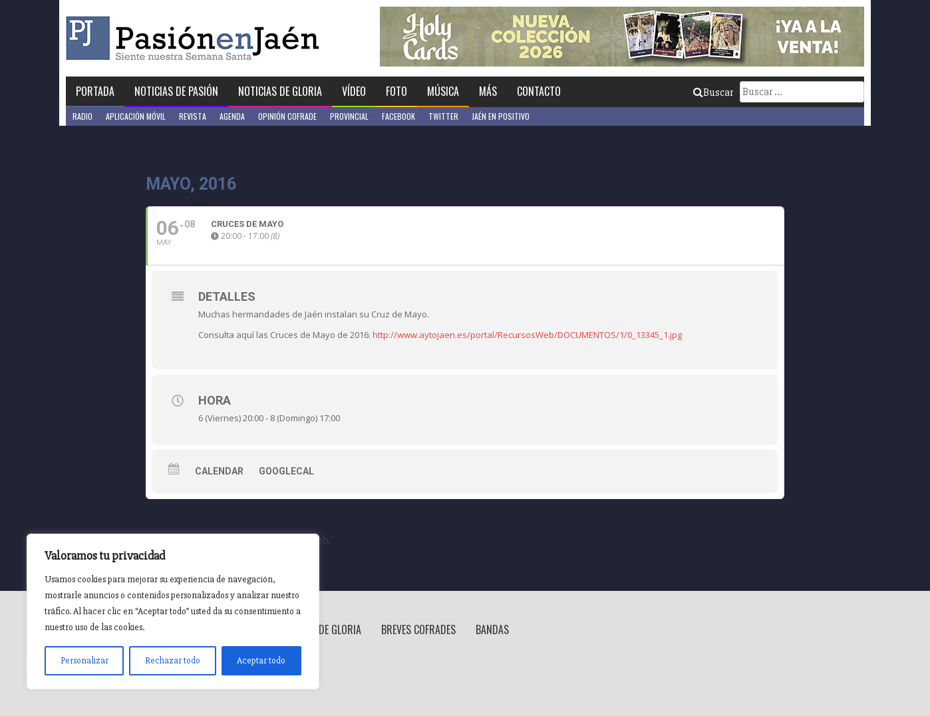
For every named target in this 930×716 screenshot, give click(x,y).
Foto (396, 91)
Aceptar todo (261, 660)
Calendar (219, 471)
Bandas (492, 629)
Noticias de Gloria (280, 91)
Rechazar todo (172, 660)
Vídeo (354, 91)
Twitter (443, 116)
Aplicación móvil (136, 116)
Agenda (232, 116)
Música (443, 91)
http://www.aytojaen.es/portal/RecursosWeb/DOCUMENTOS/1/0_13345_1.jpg (527, 335)
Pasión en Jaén (196, 38)
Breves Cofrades (418, 629)
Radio (82, 116)
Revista (192, 116)
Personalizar (84, 660)
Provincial (349, 116)
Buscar (713, 92)
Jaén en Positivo (501, 116)
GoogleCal (286, 471)
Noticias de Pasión (176, 91)
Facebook (398, 116)
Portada (95, 91)
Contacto (539, 91)
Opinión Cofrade (287, 116)
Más (488, 91)
